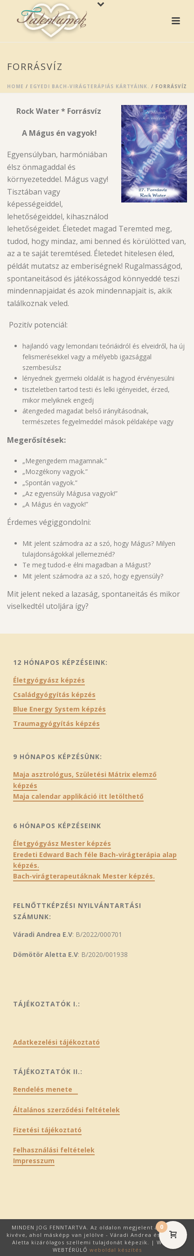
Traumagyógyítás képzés (56, 723)
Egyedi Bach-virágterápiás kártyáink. (89, 86)
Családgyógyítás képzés (54, 695)
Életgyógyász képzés (49, 680)
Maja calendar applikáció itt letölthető (78, 796)
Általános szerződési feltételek (66, 1109)
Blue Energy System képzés (59, 709)
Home (15, 86)
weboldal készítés (116, 1249)
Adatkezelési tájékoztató (56, 1042)
